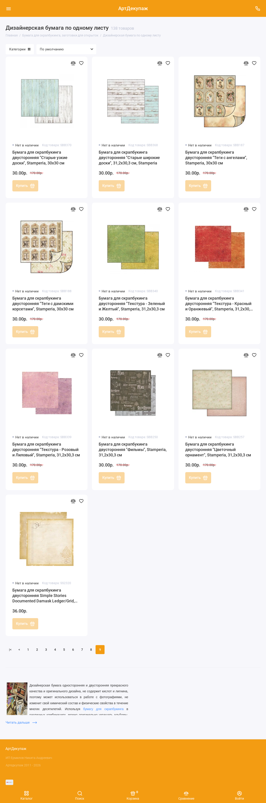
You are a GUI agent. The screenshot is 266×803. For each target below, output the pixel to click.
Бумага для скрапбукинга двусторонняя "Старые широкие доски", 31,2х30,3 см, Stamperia (129, 157)
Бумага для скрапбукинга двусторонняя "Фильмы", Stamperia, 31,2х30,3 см (133, 449)
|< (10, 649)
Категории (19, 49)
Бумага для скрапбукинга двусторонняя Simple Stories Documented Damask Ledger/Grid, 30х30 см (43, 596)
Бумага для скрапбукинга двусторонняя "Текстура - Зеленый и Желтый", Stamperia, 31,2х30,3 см (132, 303)
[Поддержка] (257, 8)
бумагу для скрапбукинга (103, 709)
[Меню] (8, 8)
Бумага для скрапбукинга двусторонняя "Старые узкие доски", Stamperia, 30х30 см (39, 157)
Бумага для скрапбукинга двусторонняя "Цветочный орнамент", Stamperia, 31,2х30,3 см (218, 449)
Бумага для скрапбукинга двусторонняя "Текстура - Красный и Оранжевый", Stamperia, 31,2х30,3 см (218, 304)
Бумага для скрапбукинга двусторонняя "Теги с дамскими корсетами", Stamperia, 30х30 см (43, 303)
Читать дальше (21, 722)
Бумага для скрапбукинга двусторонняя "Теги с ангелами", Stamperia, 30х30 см (216, 157)
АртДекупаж (133, 8)
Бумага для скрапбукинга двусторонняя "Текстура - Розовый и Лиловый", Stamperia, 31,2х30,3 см (46, 449)
